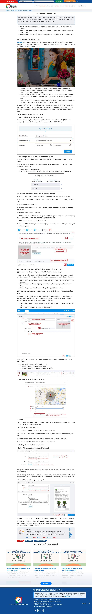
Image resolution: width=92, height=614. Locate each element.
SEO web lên (64, 6)
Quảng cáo (29, 540)
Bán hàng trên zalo (40, 540)
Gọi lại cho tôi (59, 1)
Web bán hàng (53, 6)
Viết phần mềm (81, 6)
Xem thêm (67, 596)
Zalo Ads (19, 42)
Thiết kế (40, 6)
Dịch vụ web (72, 6)
